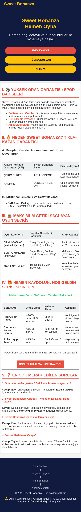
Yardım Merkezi (40, 487)
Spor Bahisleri (40, 466)
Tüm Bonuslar (40, 480)
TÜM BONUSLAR (40, 59)
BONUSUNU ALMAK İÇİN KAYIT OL (40, 364)
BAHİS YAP (40, 69)
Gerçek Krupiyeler (40, 473)
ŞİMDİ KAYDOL (40, 50)
